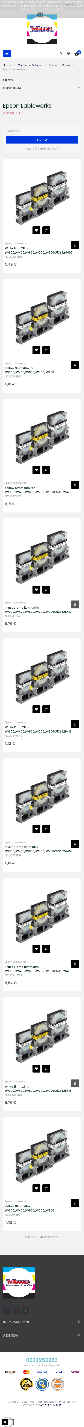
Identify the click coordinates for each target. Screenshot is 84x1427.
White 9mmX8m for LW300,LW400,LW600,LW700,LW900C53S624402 (38, 250)
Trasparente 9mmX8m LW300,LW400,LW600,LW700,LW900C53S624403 (38, 849)
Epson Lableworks (15, 243)
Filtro (42, 140)
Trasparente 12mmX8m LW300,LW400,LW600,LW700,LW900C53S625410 (38, 610)
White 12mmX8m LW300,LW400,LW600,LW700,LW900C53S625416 (38, 729)
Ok (40, 14)
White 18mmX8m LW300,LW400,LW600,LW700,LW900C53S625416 (38, 1089)
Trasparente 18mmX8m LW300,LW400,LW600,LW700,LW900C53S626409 (38, 969)
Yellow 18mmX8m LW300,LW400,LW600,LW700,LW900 (29, 1208)
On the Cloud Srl (52, 1405)
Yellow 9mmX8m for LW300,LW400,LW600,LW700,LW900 (29, 370)
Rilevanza (42, 131)
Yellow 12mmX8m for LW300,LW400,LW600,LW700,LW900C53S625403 (38, 490)
